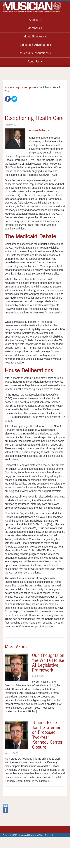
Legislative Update (25, 87)
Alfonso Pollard (37, 130)
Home (8, 87)
